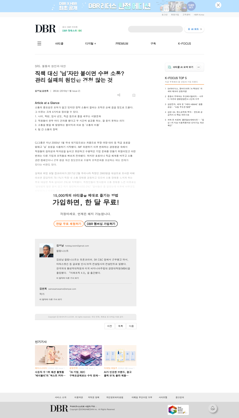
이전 (109, 326)
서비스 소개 (60, 397)
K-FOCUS (184, 43)
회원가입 (175, 14)
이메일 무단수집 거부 (142, 397)
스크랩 (133, 95)
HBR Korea (199, 14)
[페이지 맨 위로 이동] (213, 409)
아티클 (59, 43)
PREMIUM (122, 43)
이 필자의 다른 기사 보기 (67, 278)
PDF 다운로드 (123, 95)
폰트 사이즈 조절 (128, 95)
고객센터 (186, 14)
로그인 (165, 14)
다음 (131, 326)
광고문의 (180, 397)
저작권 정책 (93, 397)
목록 (120, 326)
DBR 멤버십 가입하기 (101, 224)
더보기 (118, 95)
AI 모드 (195, 29)
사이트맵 (163, 397)
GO (199, 67)
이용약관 (78, 397)
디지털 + (90, 43)
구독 (153, 43)
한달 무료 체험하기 (68, 224)
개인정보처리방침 (114, 397)
